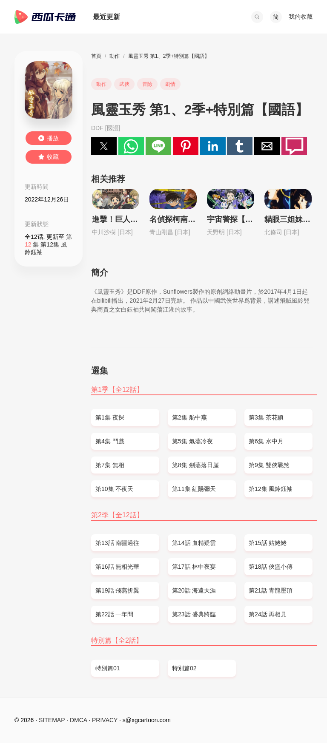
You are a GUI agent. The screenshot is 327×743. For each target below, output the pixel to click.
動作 (114, 56)
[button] (257, 17)
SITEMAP (52, 720)
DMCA (78, 720)
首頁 (96, 56)
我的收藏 (301, 16)
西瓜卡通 (45, 17)
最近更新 (106, 16)
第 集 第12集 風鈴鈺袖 (48, 244)
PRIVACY (105, 720)
